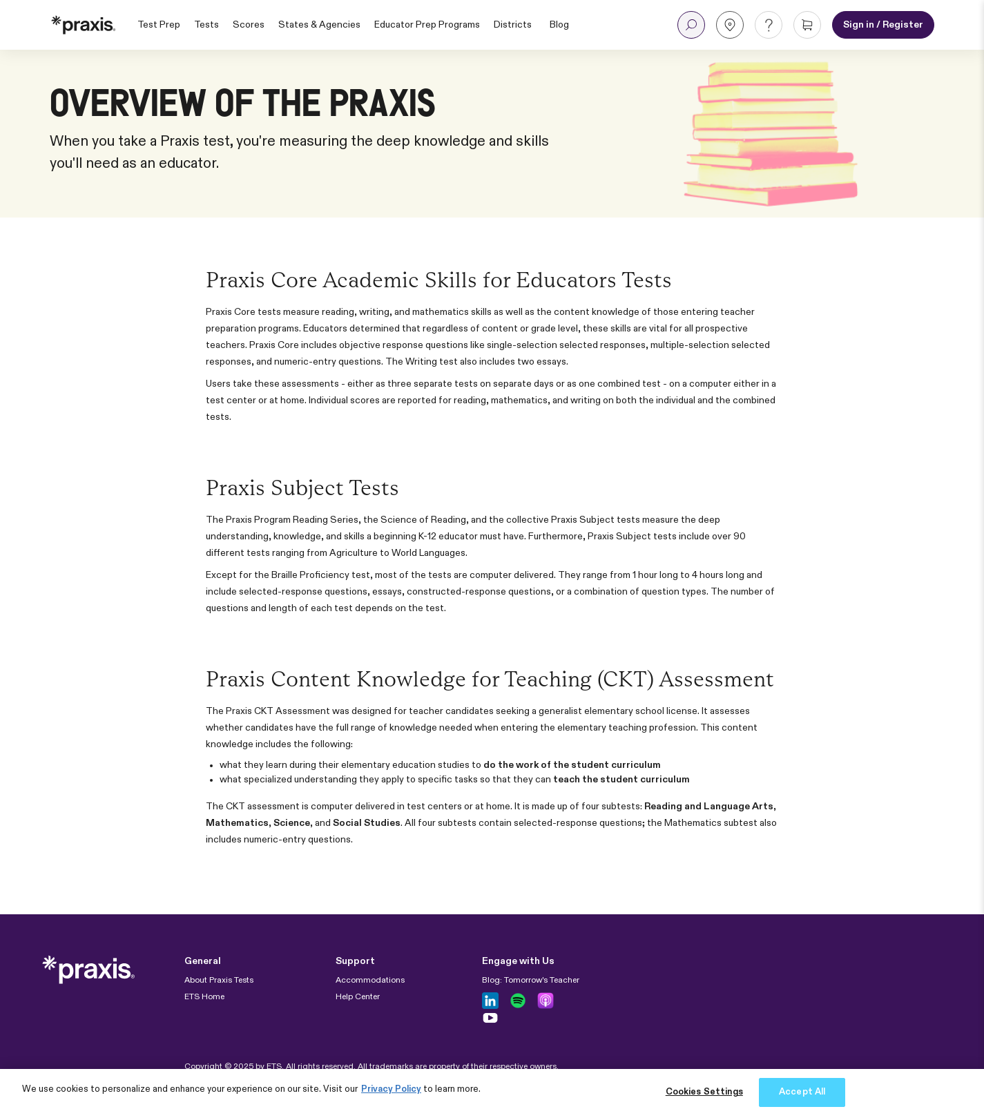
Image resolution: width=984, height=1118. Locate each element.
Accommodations (370, 980)
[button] (691, 25)
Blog (559, 25)
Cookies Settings (704, 1092)
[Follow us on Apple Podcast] (545, 1000)
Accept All (802, 1092)
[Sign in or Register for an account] (883, 25)
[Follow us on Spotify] (518, 1000)
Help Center (358, 997)
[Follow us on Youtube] (490, 1018)
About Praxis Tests (218, 980)
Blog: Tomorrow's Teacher (530, 980)
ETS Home (204, 997)
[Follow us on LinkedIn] (490, 1000)
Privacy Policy (391, 1089)
